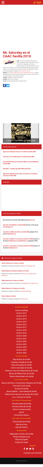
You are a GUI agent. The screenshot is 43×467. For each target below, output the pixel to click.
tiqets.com (24, 266)
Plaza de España (21, 439)
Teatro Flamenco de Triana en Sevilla (12, 263)
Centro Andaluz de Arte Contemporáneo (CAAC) (22, 72)
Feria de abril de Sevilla (21, 422)
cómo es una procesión (21, 409)
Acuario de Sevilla (21, 389)
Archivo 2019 (21, 333)
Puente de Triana (21, 442)
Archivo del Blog (21, 310)
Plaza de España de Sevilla (21, 365)
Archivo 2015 (21, 322)
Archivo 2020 (21, 336)
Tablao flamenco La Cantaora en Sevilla (13, 288)
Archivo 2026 (21, 353)
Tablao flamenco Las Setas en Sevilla (12, 280)
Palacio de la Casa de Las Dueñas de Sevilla (21, 394)
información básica (21, 415)
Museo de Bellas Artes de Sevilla (21, 373)
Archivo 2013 (21, 316)
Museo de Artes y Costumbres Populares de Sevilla (21, 383)
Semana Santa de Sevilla (21, 404)
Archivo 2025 (21, 350)
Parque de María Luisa (21, 437)
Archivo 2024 (21, 347)
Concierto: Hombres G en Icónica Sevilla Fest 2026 (18, 239)
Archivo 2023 (21, 344)
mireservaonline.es (26, 291)
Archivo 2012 (21, 313)
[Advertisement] (21, 27)
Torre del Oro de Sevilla (21, 386)
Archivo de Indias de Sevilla (21, 368)
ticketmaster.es (11, 234)
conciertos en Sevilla (25, 71)
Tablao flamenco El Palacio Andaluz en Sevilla (15, 271)
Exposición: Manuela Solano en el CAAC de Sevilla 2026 (19, 151)
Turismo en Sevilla (24, 397)
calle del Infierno (21, 427)
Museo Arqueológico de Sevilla (21, 376)
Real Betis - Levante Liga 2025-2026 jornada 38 (16, 168)
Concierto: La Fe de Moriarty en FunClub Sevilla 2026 (18, 156)
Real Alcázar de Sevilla (21, 359)
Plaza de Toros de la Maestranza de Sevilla (21, 371)
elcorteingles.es (25, 283)
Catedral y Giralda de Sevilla (21, 362)
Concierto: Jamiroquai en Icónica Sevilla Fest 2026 (18, 246)
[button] (3, 133)
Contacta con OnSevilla (33, 453)
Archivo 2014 (21, 319)
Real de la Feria (21, 424)
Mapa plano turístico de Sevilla (21, 434)
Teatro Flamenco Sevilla (8, 296)
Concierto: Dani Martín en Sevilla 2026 (20, 141)
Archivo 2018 (21, 330)
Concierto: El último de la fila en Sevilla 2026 (16, 232)
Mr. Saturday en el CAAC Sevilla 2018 (17, 54)
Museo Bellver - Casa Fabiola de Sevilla (21, 391)
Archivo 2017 (21, 327)
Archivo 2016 (21, 324)
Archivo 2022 (21, 341)
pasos (21, 412)
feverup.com (31, 266)
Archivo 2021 (21, 339)
